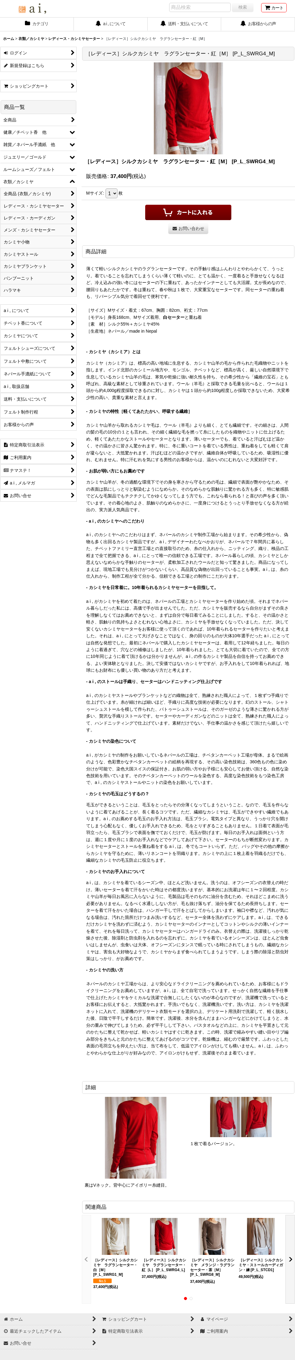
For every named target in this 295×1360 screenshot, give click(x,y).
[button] (86, 1259)
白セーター (174, 317)
